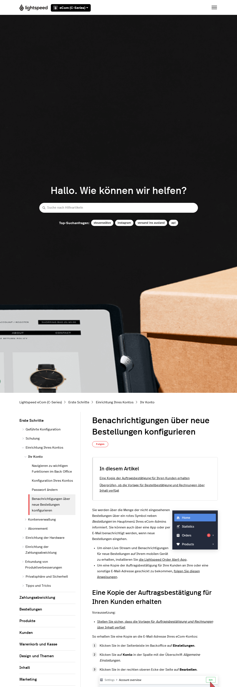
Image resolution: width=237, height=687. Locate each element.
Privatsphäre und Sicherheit (45, 576)
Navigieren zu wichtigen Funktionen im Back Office (52, 468)
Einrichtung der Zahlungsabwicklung (39, 549)
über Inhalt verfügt (111, 627)
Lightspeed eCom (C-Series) (40, 402)
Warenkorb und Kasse (38, 644)
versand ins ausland (151, 222)
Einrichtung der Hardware (43, 537)
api (173, 222)
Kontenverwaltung (40, 519)
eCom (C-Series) (70, 8)
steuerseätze (102, 222)
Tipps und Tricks (36, 585)
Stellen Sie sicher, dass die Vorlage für (155, 621)
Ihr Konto (147, 402)
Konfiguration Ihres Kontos (52, 480)
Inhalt (24, 668)
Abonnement (36, 528)
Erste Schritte (78, 402)
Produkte (27, 621)
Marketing (28, 679)
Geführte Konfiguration (41, 429)
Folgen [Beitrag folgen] (100, 444)
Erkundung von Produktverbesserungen (42, 564)
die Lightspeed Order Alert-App (163, 559)
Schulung (31, 438)
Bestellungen (30, 609)
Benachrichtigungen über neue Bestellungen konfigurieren (51, 504)
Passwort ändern (45, 489)
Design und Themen (36, 656)
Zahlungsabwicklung (37, 598)
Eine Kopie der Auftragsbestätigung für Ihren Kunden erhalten (145, 478)
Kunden (26, 633)
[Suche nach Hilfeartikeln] (118, 208)
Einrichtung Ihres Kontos (114, 402)
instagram (124, 222)
